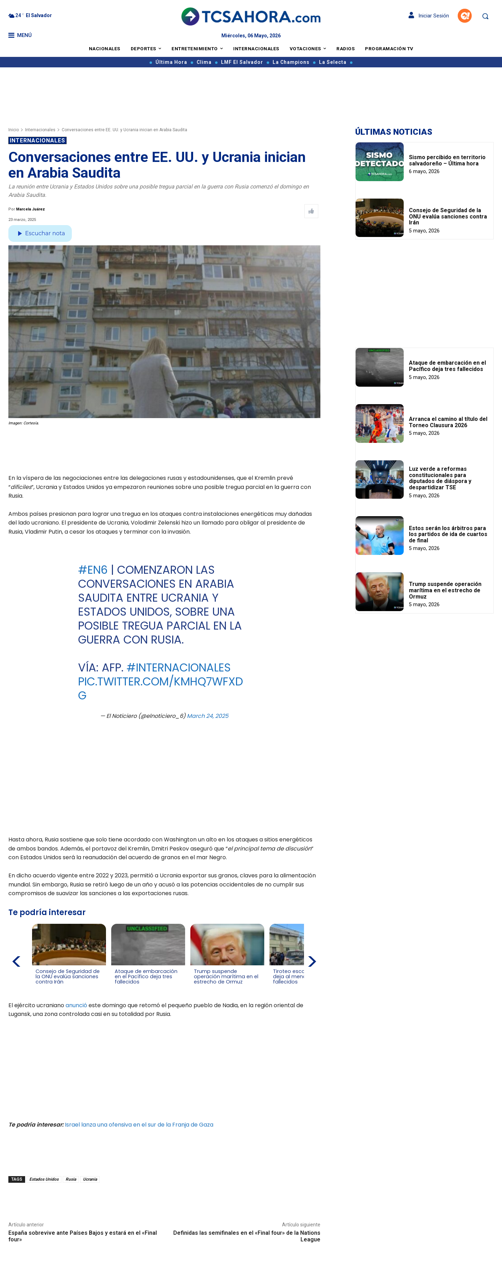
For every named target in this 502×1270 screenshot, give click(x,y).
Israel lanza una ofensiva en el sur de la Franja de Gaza (139, 1124)
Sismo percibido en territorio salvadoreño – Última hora (447, 160)
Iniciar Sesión (429, 16)
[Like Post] (311, 211)
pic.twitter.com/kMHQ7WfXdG (160, 688)
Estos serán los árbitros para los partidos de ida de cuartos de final (448, 534)
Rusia (71, 1179)
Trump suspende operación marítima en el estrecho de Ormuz (445, 590)
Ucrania (90, 1179)
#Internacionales (179, 667)
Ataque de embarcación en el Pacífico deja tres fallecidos (447, 365)
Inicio (13, 129)
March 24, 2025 (207, 716)
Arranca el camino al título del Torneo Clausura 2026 (448, 422)
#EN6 (93, 570)
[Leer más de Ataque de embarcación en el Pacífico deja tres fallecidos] (118, 989)
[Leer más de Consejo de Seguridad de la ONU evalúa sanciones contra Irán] (40, 989)
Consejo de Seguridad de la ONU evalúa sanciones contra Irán (448, 216)
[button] (485, 16)
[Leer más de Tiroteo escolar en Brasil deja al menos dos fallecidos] (276, 989)
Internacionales (40, 129)
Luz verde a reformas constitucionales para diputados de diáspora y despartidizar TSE (440, 478)
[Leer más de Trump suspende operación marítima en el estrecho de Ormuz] (197, 989)
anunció (76, 1005)
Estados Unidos (44, 1179)
